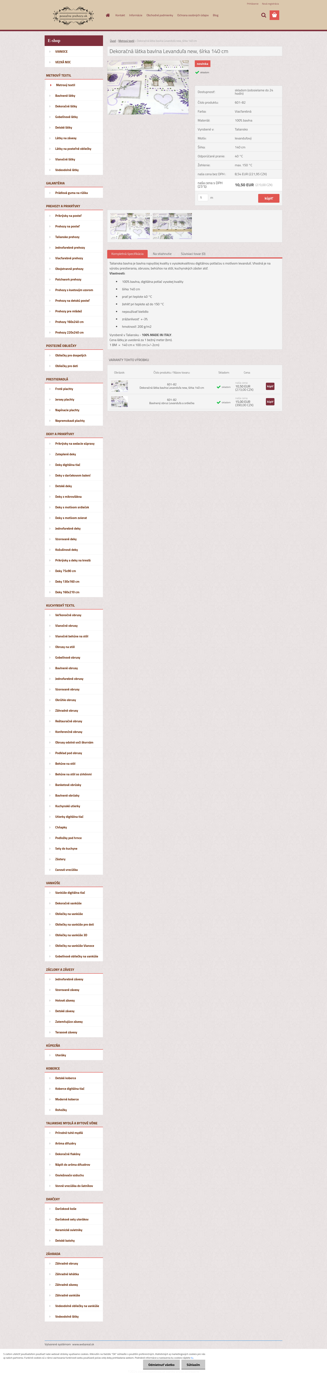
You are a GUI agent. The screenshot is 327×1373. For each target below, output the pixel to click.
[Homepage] (107, 15)
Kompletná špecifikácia (127, 253)
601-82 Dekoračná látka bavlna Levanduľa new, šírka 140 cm (172, 386)
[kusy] (203, 197)
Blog (215, 15)
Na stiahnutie (162, 253)
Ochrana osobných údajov (193, 15)
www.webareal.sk (83, 1344)
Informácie (135, 15)
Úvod (113, 41)
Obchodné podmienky (159, 15)
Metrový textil (126, 41)
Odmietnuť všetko (161, 1364)
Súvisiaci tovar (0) (193, 253)
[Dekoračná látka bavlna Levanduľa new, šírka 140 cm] (148, 62)
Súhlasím (193, 1364)
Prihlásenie (252, 4)
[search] (263, 15)
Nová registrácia (270, 4)
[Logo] (73, 15)
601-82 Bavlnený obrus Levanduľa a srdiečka (171, 401)
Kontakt (120, 15)
